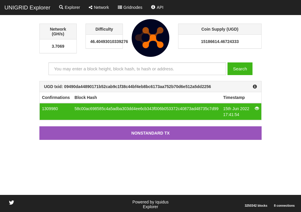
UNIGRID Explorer (27, 7)
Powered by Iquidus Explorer (151, 204)
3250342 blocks (256, 205)
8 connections (284, 205)
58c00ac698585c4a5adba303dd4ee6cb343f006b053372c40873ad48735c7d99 (147, 108)
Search (240, 68)
